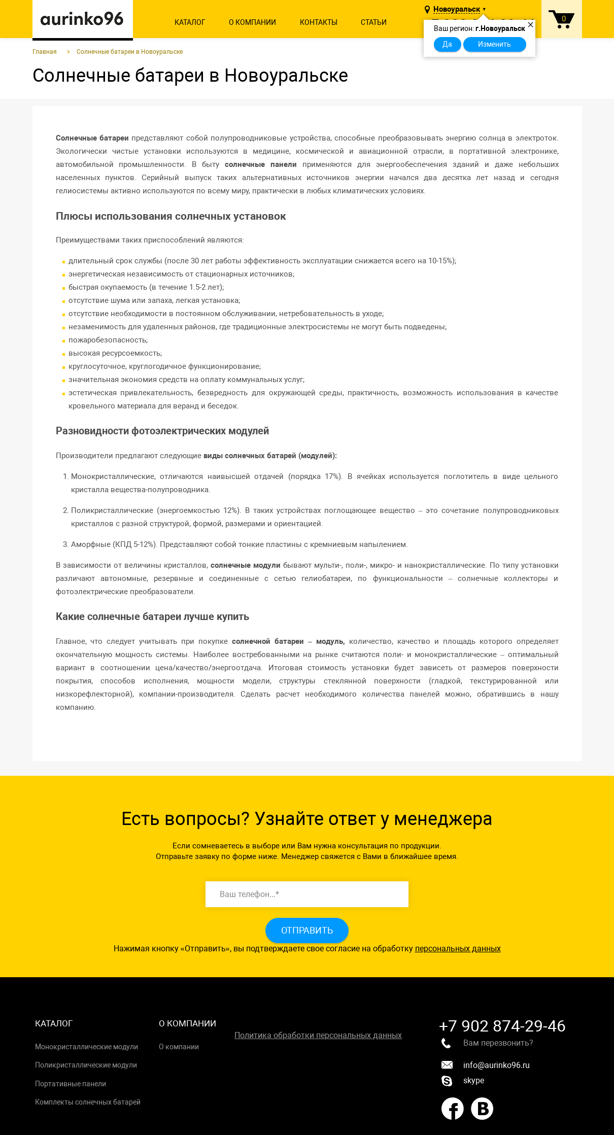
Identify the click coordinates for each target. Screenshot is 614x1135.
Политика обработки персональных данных (318, 1035)
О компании (252, 22)
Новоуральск (456, 10)
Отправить (307, 930)
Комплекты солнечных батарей (88, 1102)
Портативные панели (70, 1084)
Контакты (318, 22)
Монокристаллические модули (86, 1047)
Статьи (374, 22)
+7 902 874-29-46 (502, 1026)
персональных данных (458, 948)
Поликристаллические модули (86, 1065)
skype (462, 1081)
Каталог (190, 22)
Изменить (494, 44)
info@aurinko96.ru (485, 1065)
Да (447, 44)
